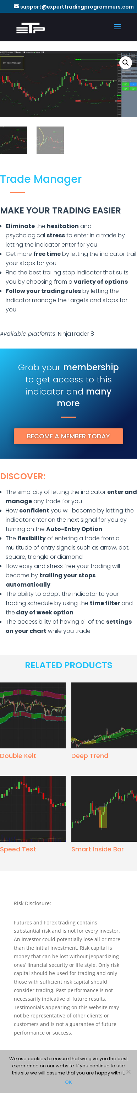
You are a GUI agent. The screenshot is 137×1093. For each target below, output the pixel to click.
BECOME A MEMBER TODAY (68, 436)
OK (68, 1082)
